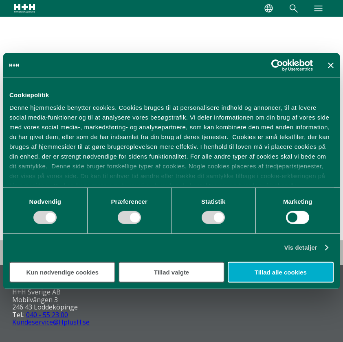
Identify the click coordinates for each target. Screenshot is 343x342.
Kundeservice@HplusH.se (51, 322)
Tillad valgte (171, 272)
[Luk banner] (331, 65)
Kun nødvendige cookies (62, 272)
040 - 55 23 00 (47, 314)
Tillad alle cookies (281, 272)
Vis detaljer (300, 247)
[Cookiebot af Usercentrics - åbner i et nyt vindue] (277, 65)
